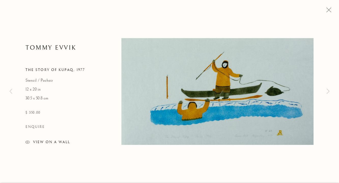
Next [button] (328, 91)
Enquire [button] (35, 128)
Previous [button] (11, 91)
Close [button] (327, 11)
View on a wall (47, 143)
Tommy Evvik (51, 48)
